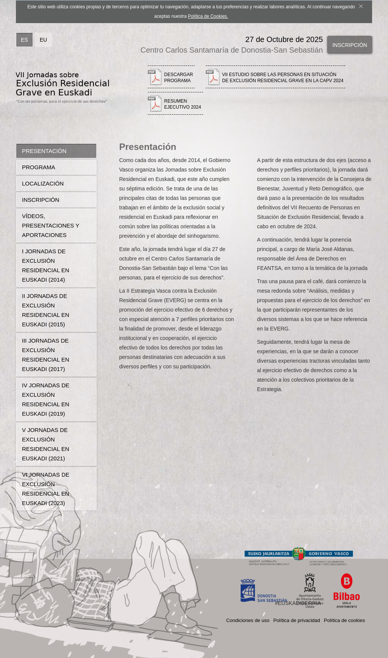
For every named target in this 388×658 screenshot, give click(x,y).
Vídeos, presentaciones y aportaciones (50, 225)
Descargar (178, 78)
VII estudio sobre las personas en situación (282, 78)
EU (43, 40)
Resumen (182, 104)
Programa (38, 167)
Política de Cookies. (208, 16)
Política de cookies (344, 620)
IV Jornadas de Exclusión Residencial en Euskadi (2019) (45, 399)
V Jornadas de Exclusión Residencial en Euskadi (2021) (45, 444)
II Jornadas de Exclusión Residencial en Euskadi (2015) (45, 310)
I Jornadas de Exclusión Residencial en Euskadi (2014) (45, 265)
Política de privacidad (296, 620)
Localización (43, 183)
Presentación (44, 151)
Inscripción (349, 45)
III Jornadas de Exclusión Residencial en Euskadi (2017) (45, 354)
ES (24, 40)
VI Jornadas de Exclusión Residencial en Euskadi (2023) (45, 488)
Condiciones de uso (247, 620)
